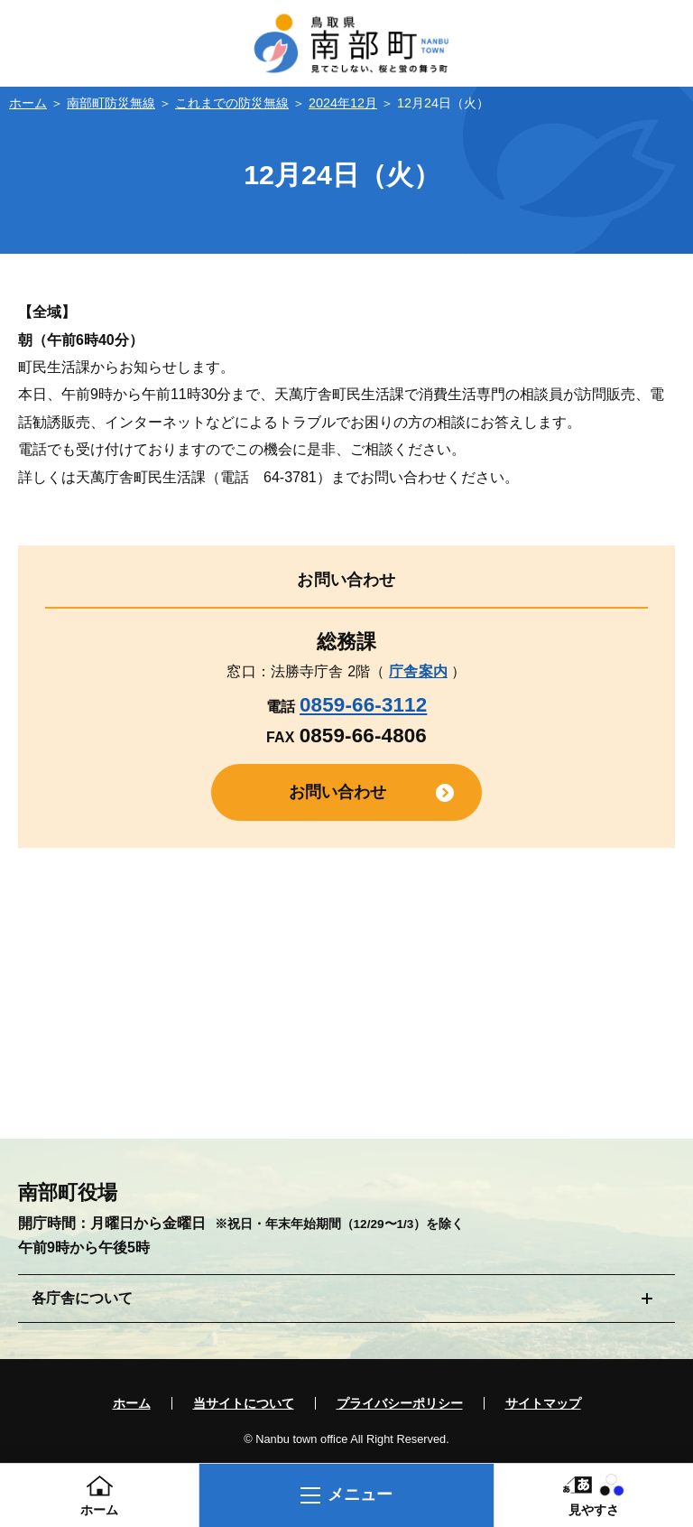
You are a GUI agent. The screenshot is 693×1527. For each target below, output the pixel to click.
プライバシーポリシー (400, 1403)
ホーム (28, 103)
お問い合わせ (338, 792)
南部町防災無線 (111, 103)
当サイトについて (243, 1403)
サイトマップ (543, 1403)
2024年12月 (343, 103)
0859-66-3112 (363, 705)
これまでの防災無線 (232, 103)
